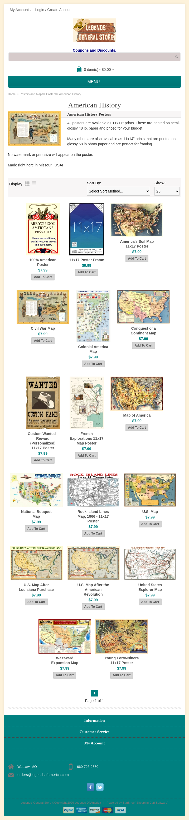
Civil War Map (43, 328)
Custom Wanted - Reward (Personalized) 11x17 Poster (43, 441)
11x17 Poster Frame (86, 260)
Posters (51, 94)
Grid (27, 183)
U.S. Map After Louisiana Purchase (36, 587)
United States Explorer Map (150, 587)
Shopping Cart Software (152, 802)
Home (12, 94)
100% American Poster (42, 262)
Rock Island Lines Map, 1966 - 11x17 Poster (93, 516)
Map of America (137, 415)
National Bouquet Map (36, 514)
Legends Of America (88, 802)
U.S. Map (150, 512)
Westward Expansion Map (64, 660)
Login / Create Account (53, 10)
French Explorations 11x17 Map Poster (87, 438)
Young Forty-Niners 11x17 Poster (122, 660)
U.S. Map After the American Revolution (93, 589)
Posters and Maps (31, 94)
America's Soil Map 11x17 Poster (137, 243)
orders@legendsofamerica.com (43, 775)
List (34, 183)
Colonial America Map (93, 349)
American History (70, 94)
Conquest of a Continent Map (143, 330)
